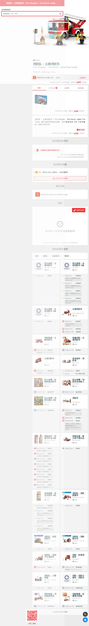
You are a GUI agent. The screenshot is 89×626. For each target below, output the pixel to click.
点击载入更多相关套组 (60, 612)
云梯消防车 (56, 256)
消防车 (66, 256)
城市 (36, 256)
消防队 (45, 256)
